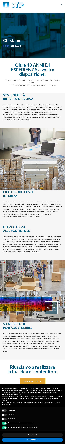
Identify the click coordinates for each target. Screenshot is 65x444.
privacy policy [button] (16, 390)
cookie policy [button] (16, 394)
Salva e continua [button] (32, 440)
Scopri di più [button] (32, 435)
